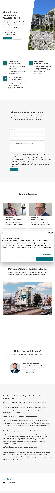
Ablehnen (27, 259)
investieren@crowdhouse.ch (32, 370)
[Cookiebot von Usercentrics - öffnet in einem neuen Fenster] (47, 233)
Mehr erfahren (17, 38)
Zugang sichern (14, 169)
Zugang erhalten (7, 38)
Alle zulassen (44, 259)
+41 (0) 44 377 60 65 (29, 372)
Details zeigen (47, 254)
